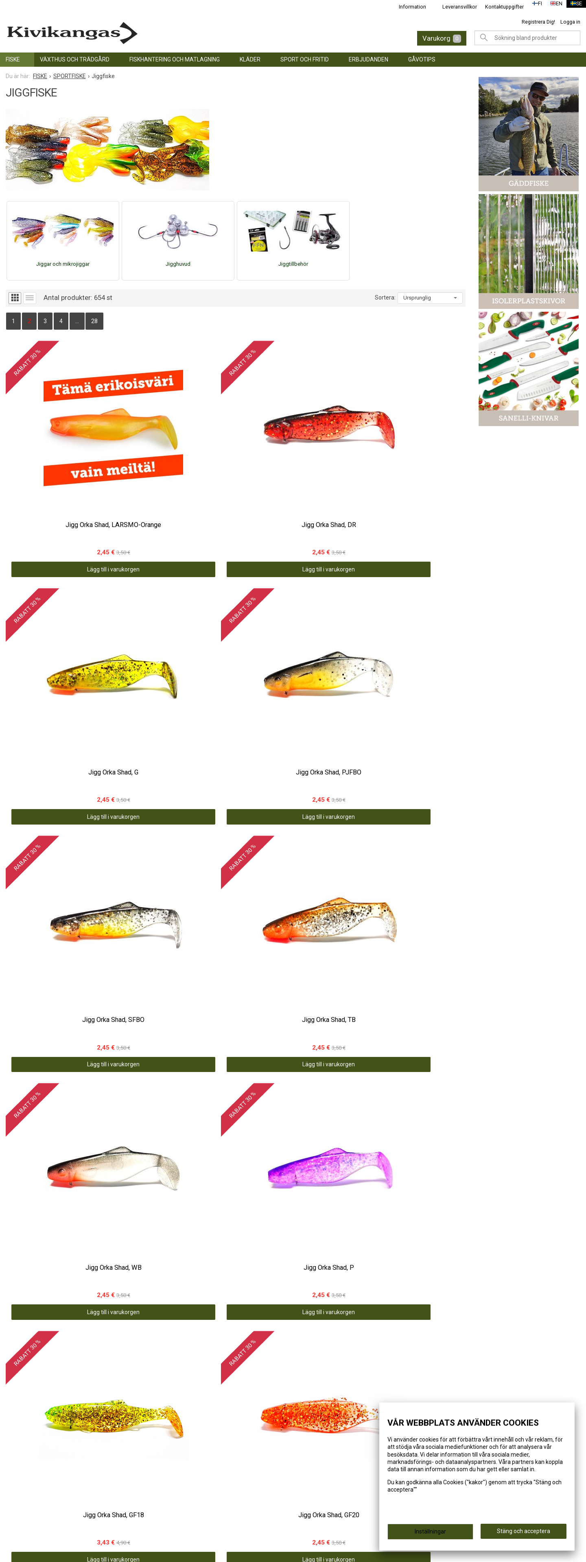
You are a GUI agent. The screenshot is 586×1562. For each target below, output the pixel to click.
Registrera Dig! (538, 22)
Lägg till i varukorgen (63, 484)
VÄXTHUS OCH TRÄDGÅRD (74, 59)
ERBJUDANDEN (368, 59)
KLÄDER (250, 59)
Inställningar (430, 1534)
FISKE (13, 59)
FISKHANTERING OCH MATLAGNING (174, 59)
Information (407, 7)
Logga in (570, 22)
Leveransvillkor (454, 7)
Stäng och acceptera (523, 1534)
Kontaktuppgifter (499, 7)
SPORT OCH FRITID (304, 59)
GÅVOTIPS (421, 59)
